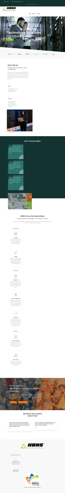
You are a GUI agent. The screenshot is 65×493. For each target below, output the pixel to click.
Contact (39, 13)
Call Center (15, 317)
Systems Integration (15, 340)
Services (34, 13)
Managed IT (15, 279)
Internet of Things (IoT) (15, 298)
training (40, 221)
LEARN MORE (10, 39)
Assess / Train (15, 359)
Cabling (15, 256)
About (30, 13)
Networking (15, 237)
